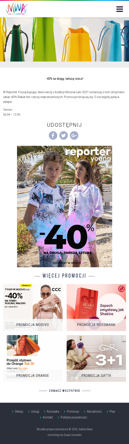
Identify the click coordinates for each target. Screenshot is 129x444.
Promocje (73, 411)
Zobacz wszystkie (64, 390)
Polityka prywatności (74, 417)
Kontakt (48, 417)
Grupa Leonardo (73, 435)
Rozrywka (53, 411)
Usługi (35, 411)
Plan (112, 411)
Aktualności (94, 411)
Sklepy (19, 411)
